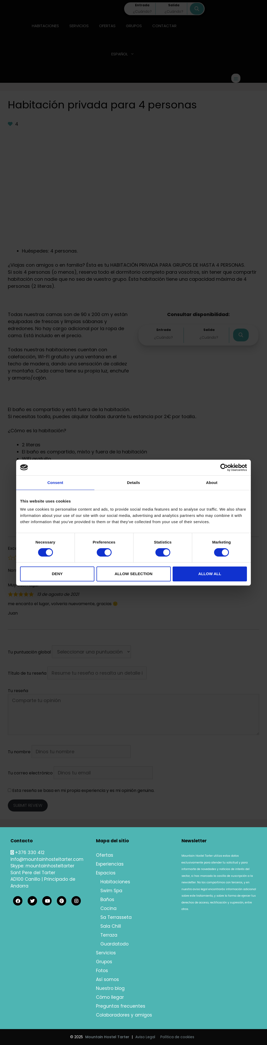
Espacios (106, 873)
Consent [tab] (55, 482)
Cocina (108, 908)
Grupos (104, 962)
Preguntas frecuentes (120, 1006)
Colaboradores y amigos (124, 1015)
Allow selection (134, 573)
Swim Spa (111, 891)
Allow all (209, 573)
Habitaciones (115, 882)
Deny (57, 573)
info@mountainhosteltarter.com (46, 859)
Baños (107, 899)
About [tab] (211, 482)
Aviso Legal (145, 1037)
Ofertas (104, 855)
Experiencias (110, 864)
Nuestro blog (110, 988)
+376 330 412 (27, 852)
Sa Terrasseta (116, 917)
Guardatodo (114, 944)
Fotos (102, 970)
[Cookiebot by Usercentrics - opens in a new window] (224, 467)
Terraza (108, 935)
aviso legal (200, 889)
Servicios (106, 953)
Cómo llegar (110, 997)
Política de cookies (177, 1037)
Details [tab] (133, 482)
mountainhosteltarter (50, 866)
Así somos (107, 979)
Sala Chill (110, 926)
